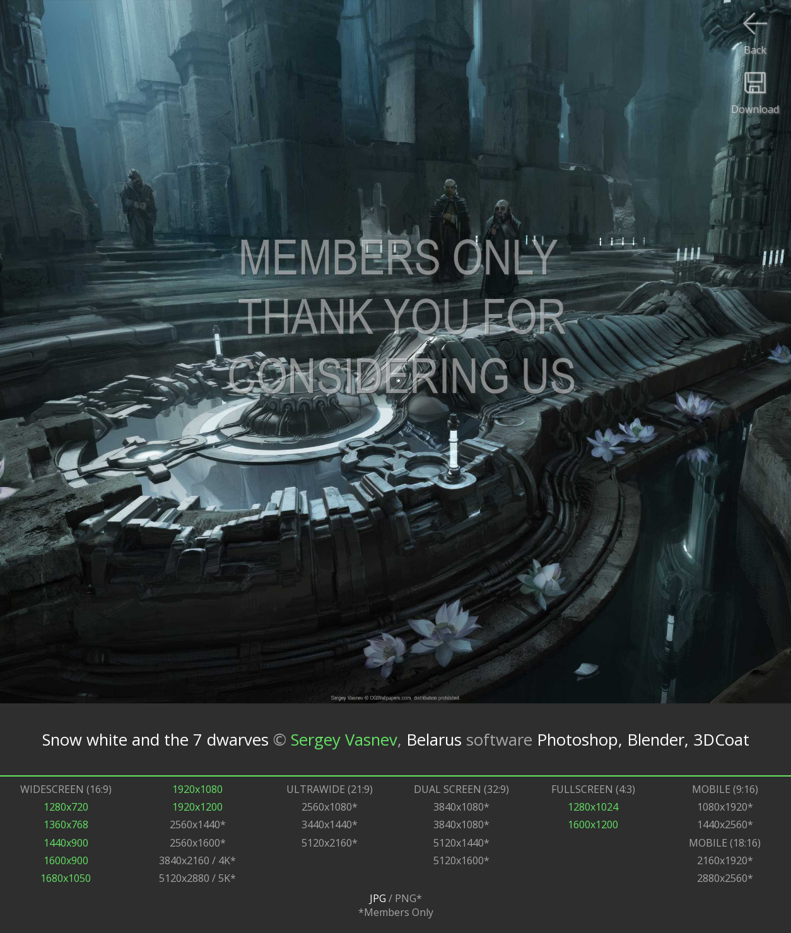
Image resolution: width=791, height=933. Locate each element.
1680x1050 (65, 878)
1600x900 (66, 860)
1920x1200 (197, 807)
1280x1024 (593, 807)
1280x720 (66, 807)
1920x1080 (197, 789)
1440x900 (66, 843)
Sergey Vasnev (344, 739)
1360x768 (66, 824)
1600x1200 (593, 824)
